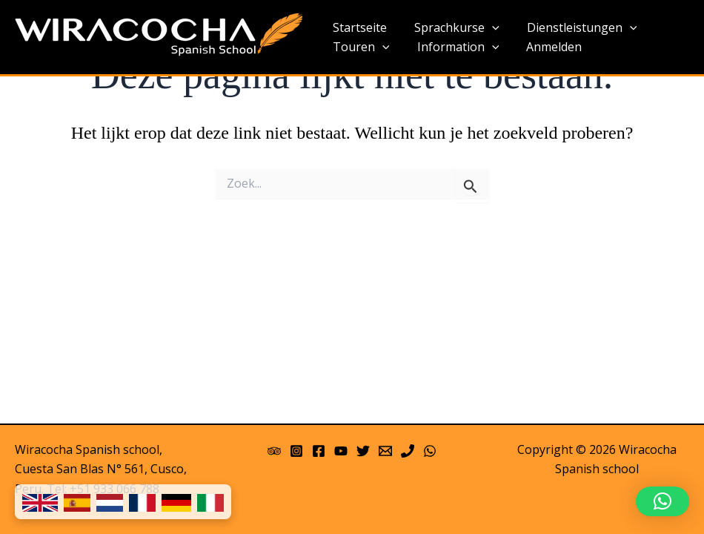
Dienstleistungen (572, 28)
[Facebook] (318, 451)
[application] (486, 28)
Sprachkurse (451, 28)
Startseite (358, 27)
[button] (662, 501)
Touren (359, 47)
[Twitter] (363, 451)
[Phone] (407, 451)
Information (452, 47)
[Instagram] (296, 451)
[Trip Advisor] (274, 451)
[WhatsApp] (429, 451)
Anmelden (544, 47)
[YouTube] (341, 451)
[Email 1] (385, 451)
